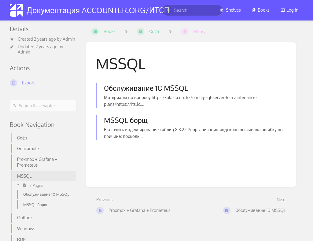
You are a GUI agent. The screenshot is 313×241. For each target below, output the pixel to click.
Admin (69, 39)
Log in (289, 10)
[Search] (169, 10)
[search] (192, 10)
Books (261, 10)
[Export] (43, 83)
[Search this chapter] (43, 105)
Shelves (230, 10)
